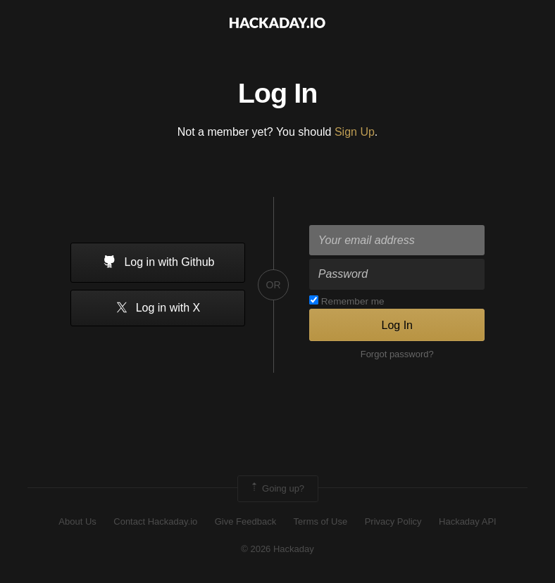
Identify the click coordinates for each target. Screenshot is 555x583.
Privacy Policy (393, 521)
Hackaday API (468, 521)
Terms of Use (321, 521)
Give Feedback (245, 521)
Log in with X (157, 308)
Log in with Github (158, 263)
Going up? (277, 488)
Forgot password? (397, 354)
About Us (77, 521)
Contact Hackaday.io (155, 521)
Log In (396, 325)
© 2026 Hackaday (277, 549)
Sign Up (355, 132)
